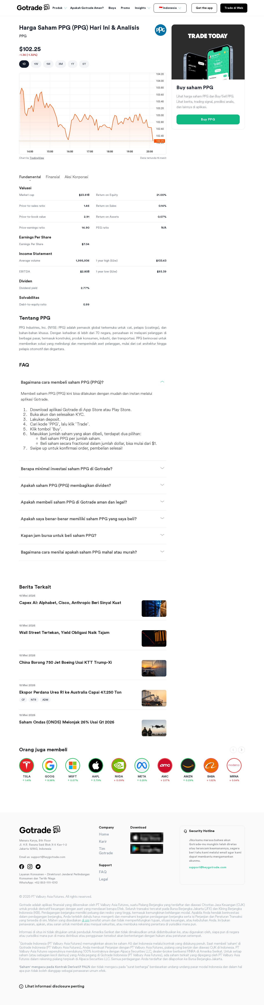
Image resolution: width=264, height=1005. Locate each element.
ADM (45, 700)
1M (48, 64)
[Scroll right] (241, 750)
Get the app (204, 8)
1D (24, 64)
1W (36, 64)
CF (23, 700)
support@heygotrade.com (207, 867)
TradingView (37, 158)
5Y (84, 64)
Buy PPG (208, 119)
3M (60, 64)
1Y (72, 64)
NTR (33, 700)
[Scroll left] (233, 750)
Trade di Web (233, 8)
